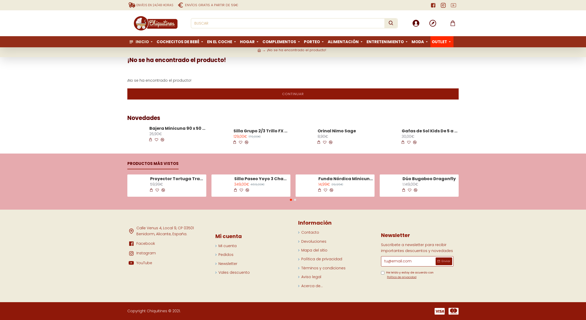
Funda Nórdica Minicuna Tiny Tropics (345, 179)
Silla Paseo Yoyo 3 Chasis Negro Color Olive (261, 179)
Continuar (293, 94)
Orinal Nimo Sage (337, 131)
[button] (291, 200)
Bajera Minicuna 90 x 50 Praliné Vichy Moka (177, 128)
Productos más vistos (153, 163)
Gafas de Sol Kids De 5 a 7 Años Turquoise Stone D (430, 131)
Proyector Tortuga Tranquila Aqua (177, 179)
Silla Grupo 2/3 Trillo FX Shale (261, 131)
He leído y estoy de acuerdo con (407, 274)
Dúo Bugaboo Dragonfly (429, 179)
